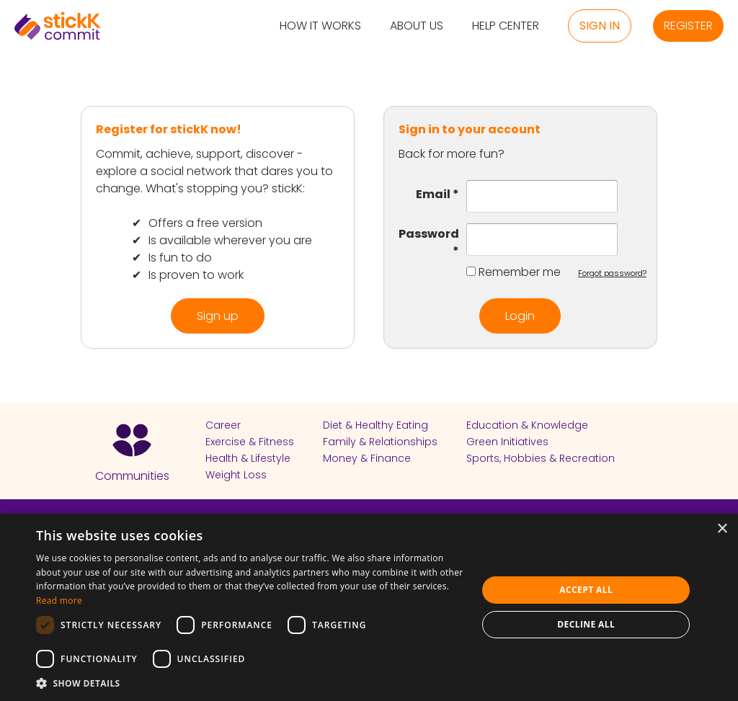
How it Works (320, 26)
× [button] (721, 529)
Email (437, 194)
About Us (416, 26)
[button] (250, 683)
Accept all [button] (586, 590)
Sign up (218, 316)
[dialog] (369, 607)
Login (520, 316)
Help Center (505, 26)
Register (688, 25)
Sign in (599, 25)
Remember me (520, 272)
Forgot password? (612, 273)
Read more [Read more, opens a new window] (59, 600)
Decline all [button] (586, 624)
